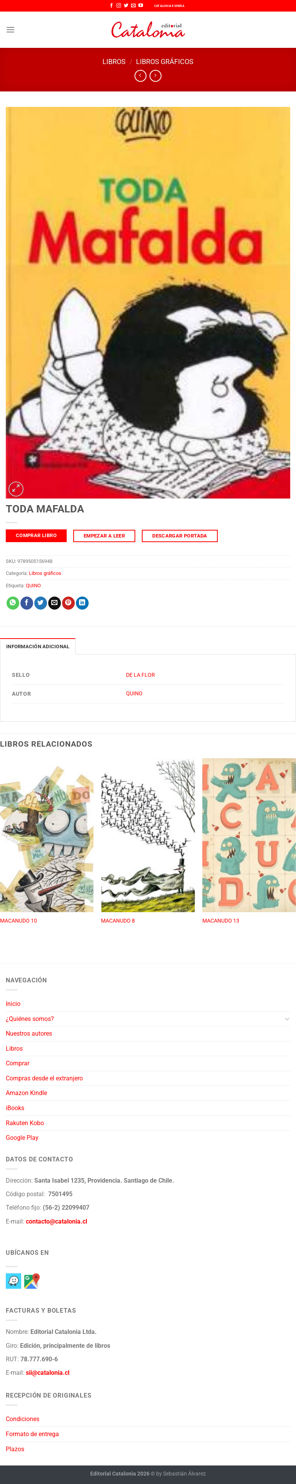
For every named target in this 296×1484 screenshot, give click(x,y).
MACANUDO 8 (118, 921)
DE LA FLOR (140, 675)
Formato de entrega (32, 1434)
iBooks (15, 1108)
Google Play (22, 1137)
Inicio (13, 1003)
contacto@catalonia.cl (56, 1221)
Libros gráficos (164, 61)
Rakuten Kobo (25, 1123)
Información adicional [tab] (37, 646)
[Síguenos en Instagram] (118, 5)
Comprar (17, 1063)
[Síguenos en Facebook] (111, 5)
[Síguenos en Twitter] (126, 5)
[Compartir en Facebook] (26, 603)
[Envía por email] (54, 603)
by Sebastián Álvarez (181, 1473)
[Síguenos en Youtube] (140, 5)
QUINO (33, 585)
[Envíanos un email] (133, 5)
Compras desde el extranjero (44, 1078)
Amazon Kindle (26, 1093)
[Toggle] (287, 1018)
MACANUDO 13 (220, 921)
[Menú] (10, 29)
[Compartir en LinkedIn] (82, 603)
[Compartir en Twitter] (40, 603)
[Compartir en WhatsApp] (13, 603)
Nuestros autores (29, 1033)
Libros (114, 61)
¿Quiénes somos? (30, 1019)
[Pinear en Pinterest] (68, 603)
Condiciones (22, 1419)
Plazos (15, 1449)
